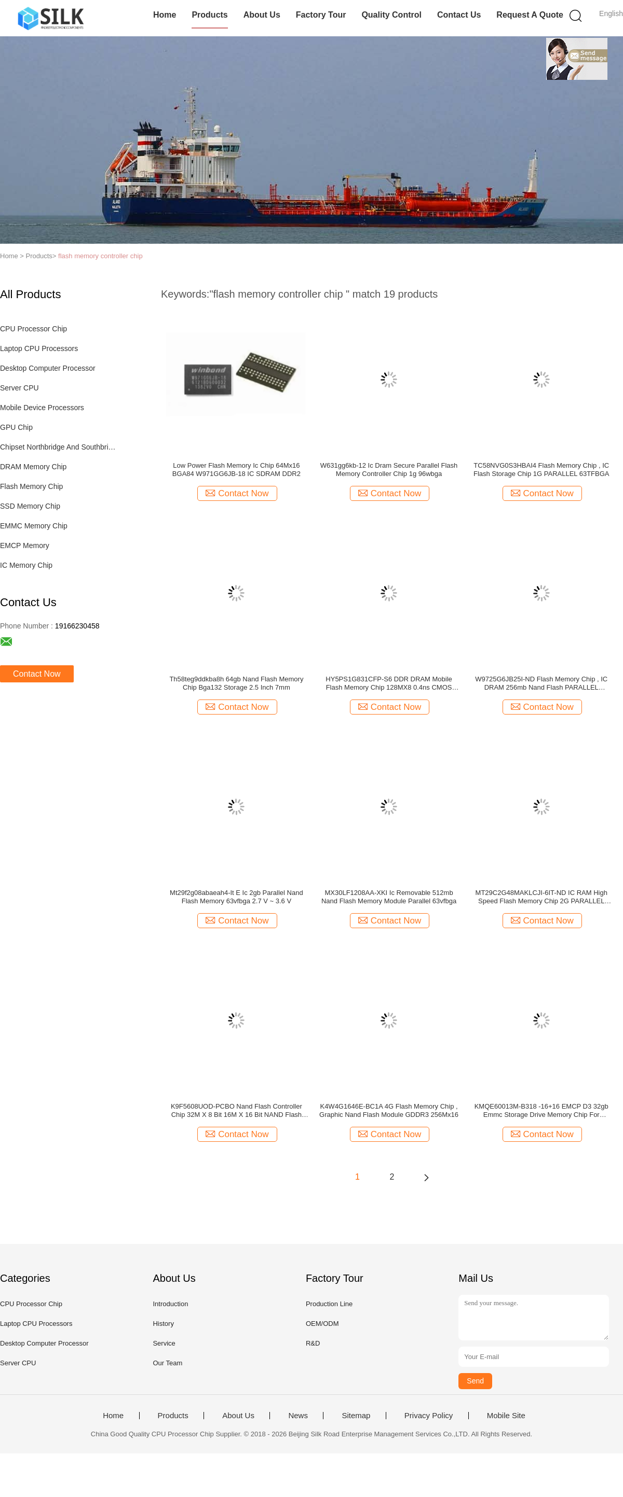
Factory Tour (321, 14)
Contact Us (459, 14)
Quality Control (391, 14)
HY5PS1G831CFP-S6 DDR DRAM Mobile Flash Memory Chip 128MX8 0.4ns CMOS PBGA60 (389, 683)
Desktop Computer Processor (48, 368)
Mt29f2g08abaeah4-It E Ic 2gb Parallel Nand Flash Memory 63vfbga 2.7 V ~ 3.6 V (236, 897)
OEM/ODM (322, 1323)
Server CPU (19, 388)
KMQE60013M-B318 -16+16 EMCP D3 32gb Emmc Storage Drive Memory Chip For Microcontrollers (541, 1110)
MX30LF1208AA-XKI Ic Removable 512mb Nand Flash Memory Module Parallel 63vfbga (388, 897)
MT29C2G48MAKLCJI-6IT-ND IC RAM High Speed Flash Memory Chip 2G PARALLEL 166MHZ (541, 897)
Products (209, 14)
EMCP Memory (24, 545)
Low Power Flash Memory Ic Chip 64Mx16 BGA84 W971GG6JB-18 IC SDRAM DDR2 (236, 469)
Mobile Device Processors (42, 407)
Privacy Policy (428, 1415)
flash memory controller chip (100, 256)
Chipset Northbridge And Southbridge (59, 447)
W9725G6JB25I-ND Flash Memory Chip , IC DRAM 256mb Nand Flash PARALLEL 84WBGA (541, 683)
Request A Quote (529, 14)
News (298, 1415)
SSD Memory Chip (30, 506)
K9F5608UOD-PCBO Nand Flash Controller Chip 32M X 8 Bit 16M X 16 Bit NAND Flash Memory (236, 1110)
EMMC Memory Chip (33, 526)
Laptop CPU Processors (39, 348)
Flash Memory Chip (31, 486)
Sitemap (356, 1415)
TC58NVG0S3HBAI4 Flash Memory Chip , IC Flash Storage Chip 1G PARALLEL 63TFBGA (541, 469)
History (163, 1323)
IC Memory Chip (26, 565)
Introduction (170, 1304)
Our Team (167, 1363)
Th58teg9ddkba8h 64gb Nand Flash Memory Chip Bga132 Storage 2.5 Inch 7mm (236, 683)
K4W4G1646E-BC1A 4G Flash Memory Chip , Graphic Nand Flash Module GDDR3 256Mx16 (388, 1110)
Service (164, 1343)
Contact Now (37, 673)
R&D (313, 1343)
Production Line (329, 1304)
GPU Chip (16, 427)
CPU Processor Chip (33, 329)
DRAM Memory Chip (33, 467)
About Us (261, 14)
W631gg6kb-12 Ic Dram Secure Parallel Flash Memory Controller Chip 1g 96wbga (388, 469)
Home (164, 14)
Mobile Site (506, 1415)
